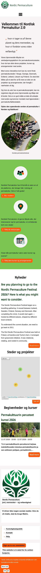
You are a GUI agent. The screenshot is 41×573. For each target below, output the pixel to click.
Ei (8, 571)
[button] (20, 14)
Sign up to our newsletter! (14, 545)
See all (36, 401)
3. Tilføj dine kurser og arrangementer (16, 261)
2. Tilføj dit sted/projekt (11, 229)
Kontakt (9, 533)
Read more (34, 345)
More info (5, 566)
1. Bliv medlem (8, 196)
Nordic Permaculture (21, 5)
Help (8, 536)
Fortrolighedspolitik (14, 529)
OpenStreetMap (12, 397)
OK (5, 571)
